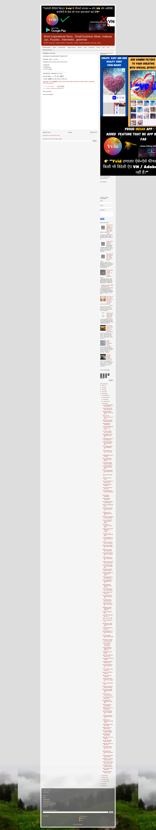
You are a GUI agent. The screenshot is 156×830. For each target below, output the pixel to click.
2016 (103, 785)
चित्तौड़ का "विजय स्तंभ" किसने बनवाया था (107, 728)
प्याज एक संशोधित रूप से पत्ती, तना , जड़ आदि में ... (107, 452)
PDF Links (45, 806)
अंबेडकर (48, 88)
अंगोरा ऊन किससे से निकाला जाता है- (106, 499)
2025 (103, 385)
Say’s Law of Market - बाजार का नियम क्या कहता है (108, 521)
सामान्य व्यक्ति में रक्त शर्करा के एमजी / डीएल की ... (108, 502)
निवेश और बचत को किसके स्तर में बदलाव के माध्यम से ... (107, 546)
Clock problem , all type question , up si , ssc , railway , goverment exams (106, 274)
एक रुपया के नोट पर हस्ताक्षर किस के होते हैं (107, 694)
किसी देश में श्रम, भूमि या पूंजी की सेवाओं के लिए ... (108, 550)
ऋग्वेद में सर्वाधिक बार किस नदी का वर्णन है (107, 725)
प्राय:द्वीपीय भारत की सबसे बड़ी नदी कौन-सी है (107, 662)
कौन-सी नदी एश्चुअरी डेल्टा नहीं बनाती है (107, 769)
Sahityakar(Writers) (47, 49)
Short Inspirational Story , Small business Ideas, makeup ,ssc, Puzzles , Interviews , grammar (78, 38)
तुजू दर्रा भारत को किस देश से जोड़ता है (107, 673)
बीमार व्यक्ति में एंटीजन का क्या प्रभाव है (107, 485)
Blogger (80, 824)
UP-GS (98, 47)
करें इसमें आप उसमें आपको (62, 81)
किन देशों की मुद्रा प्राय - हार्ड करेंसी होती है (107, 705)
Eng (103, 47)
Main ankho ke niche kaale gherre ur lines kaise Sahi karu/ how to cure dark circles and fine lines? (106, 300)
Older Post (93, 132)
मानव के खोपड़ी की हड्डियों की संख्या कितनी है (108, 406)
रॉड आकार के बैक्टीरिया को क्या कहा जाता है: (108, 482)
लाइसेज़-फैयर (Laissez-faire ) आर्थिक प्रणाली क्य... (107, 558)
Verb (108, 47)
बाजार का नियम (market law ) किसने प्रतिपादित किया (108, 566)
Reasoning (91, 47)
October (105, 399)
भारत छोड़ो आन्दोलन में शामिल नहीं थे (56, 88)
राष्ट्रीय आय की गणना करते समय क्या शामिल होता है (108, 562)
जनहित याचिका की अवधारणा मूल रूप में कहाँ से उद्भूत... (108, 721)
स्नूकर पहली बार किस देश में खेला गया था (108, 615)
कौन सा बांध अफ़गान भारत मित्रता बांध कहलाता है (107, 687)
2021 (103, 389)
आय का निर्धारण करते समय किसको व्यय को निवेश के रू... (108, 554)
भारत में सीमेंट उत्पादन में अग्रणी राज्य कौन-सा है (107, 766)
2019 (103, 393)
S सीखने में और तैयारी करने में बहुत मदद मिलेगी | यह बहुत (80, 81)
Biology (80, 47)
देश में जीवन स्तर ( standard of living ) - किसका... (108, 525)
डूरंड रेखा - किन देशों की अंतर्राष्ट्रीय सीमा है (107, 741)
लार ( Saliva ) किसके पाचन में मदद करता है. (107, 432)
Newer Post (46, 132)
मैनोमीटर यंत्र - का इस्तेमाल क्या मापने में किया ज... (108, 759)
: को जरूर (50, 81)
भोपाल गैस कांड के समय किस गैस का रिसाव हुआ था (107, 604)
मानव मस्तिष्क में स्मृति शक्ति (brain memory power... (108, 428)
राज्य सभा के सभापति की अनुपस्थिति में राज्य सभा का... (107, 717)
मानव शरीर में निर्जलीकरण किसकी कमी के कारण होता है (107, 467)
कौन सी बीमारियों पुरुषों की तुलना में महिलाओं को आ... (107, 447)
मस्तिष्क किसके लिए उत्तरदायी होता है (106, 424)
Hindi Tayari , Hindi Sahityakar (50, 803)
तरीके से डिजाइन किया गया (48, 83)
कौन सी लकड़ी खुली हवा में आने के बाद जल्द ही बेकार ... (108, 492)
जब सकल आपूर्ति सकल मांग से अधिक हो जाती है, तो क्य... (108, 539)
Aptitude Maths (46, 799)
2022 (103, 387)
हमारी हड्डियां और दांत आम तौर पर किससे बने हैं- (108, 439)
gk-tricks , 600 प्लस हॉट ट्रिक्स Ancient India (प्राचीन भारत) (109, 315)
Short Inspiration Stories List (49, 804)
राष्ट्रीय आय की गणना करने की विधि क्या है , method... (108, 530)
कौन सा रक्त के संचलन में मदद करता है (107, 488)
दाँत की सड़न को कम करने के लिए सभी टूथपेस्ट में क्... (107, 509)
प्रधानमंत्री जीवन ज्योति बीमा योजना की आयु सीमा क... (108, 680)
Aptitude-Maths (46, 47)
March (104, 777)
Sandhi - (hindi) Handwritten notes (109, 342)
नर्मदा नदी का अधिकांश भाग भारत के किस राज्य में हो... (108, 666)
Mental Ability (62, 47)
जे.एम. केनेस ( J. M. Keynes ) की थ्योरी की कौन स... (108, 534)
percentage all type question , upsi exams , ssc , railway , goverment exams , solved (106, 257)
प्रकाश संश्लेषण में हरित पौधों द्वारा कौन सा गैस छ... (107, 748)
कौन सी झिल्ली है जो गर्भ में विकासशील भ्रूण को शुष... (107, 435)
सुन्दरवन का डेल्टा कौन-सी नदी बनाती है (107, 593)
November (105, 397)
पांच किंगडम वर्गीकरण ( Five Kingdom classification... (107, 644)
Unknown (83, 818)
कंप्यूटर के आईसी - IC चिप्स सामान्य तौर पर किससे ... (108, 762)
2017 (103, 783)
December (105, 395)
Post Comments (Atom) (54, 135)
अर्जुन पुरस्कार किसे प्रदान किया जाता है (107, 628)
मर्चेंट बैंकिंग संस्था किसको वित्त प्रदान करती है (107, 570)
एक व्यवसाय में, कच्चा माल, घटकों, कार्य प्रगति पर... (108, 543)
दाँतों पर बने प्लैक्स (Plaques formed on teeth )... (108, 417)
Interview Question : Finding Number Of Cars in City (109, 357)
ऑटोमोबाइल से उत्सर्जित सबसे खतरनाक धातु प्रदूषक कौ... (107, 608)
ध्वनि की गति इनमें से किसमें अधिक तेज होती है (108, 756)
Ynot (82, 820)
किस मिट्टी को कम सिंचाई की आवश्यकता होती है (107, 640)
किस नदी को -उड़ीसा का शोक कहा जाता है (107, 772)
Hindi (85, 47)
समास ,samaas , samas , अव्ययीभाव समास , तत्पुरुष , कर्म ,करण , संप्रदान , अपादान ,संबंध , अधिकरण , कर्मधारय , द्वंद (106, 228)
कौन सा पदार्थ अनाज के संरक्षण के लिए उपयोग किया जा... (107, 459)
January (105, 781)
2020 (103, 391)
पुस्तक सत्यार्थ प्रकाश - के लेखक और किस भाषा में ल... (107, 632)
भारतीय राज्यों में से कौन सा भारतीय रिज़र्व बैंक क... (107, 577)
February (105, 779)
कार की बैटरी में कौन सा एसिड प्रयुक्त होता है (107, 600)
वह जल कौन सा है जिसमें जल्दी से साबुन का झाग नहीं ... (107, 596)
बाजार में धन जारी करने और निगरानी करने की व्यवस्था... (108, 574)
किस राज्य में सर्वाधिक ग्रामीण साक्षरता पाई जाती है (108, 636)
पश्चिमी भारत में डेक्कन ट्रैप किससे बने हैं (108, 744)
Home (70, 132)
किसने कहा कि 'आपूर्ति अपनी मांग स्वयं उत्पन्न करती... (108, 517)
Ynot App (45, 81)
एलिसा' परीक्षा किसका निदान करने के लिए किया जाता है (108, 471)
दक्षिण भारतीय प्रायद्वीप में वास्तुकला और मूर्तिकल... (108, 731)
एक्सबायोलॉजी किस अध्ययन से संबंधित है (108, 456)
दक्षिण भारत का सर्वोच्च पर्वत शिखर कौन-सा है (108, 656)
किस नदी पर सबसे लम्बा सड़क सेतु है (107, 676)
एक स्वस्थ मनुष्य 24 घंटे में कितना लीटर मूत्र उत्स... (108, 409)
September (105, 401)
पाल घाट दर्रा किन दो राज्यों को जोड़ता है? (107, 670)
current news (46, 792)
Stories (54, 47)
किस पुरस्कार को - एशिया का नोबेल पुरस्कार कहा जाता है (107, 624)
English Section (71, 47)
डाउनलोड (55, 81)
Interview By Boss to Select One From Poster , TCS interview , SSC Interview (109, 328)
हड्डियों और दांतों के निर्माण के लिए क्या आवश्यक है (107, 421)
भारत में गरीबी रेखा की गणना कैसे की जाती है (108, 698)
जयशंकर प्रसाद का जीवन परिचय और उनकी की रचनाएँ (107, 286)
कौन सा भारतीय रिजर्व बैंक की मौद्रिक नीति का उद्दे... (107, 581)
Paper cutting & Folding (109, 242)
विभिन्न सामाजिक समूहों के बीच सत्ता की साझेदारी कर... (107, 712)
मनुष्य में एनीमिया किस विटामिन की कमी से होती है (108, 752)
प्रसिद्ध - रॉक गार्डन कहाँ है (107, 618)
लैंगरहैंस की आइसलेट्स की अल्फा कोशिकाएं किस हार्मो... (107, 443)
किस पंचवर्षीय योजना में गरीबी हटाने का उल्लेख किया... (107, 701)
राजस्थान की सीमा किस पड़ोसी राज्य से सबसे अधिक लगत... (107, 648)
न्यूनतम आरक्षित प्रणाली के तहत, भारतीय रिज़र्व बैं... (108, 589)
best (93, 81)
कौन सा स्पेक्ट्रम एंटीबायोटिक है (106, 496)
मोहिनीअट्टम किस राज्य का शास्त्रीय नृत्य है (108, 708)
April (104, 775)
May (104, 403)
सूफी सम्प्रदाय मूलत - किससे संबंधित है (107, 734)
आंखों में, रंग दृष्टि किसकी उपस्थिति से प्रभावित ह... (108, 463)
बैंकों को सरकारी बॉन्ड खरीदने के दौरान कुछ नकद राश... (107, 586)
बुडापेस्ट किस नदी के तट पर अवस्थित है (108, 738)
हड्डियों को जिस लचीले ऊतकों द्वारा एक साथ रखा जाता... (108, 412)
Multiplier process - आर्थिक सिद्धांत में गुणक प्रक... (107, 513)
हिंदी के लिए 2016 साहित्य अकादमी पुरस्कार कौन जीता (107, 690)
